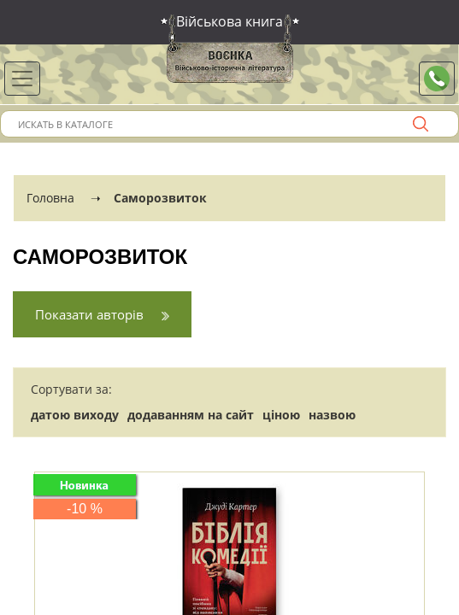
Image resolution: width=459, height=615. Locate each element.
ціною (281, 415)
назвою (332, 415)
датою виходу (75, 415)
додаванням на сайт (190, 415)
